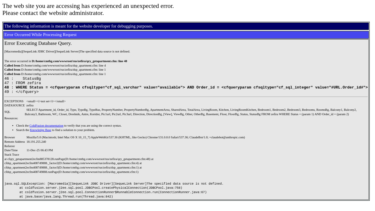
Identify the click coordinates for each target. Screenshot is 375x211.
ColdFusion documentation (47, 129)
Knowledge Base (40, 133)
